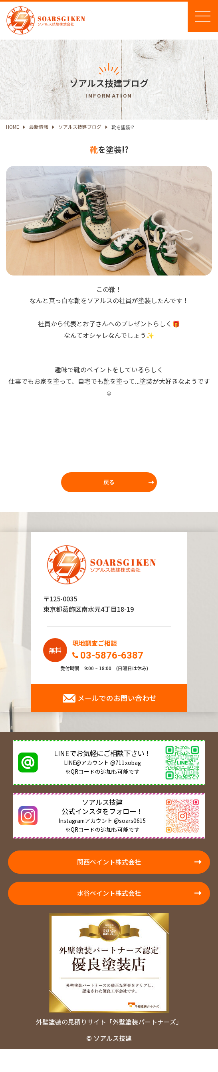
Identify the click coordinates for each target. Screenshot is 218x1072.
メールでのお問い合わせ (117, 698)
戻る (109, 482)
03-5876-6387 (111, 655)
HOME (12, 127)
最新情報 (38, 127)
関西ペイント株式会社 (109, 861)
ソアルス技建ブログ (79, 127)
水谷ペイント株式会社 (109, 893)
